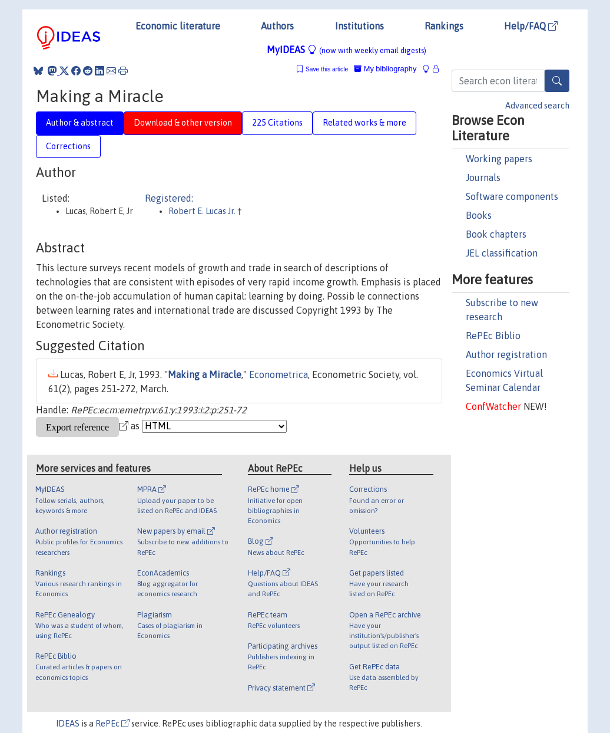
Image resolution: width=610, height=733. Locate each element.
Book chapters (496, 234)
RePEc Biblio (493, 335)
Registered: (169, 198)
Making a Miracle (204, 374)
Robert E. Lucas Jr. (202, 211)
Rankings (444, 26)
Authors (277, 26)
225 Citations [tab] (277, 122)
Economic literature (177, 26)
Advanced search (537, 105)
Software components (512, 196)
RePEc (112, 723)
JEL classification (502, 253)
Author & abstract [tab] (80, 122)
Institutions (359, 26)
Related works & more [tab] (364, 122)
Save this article (327, 69)
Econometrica (278, 374)
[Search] (557, 81)
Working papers (499, 158)
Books (479, 215)
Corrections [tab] (68, 146)
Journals (483, 177)
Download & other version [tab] (183, 122)
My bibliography (385, 68)
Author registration (506, 354)
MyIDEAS (346, 49)
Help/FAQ (531, 26)
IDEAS (67, 723)
